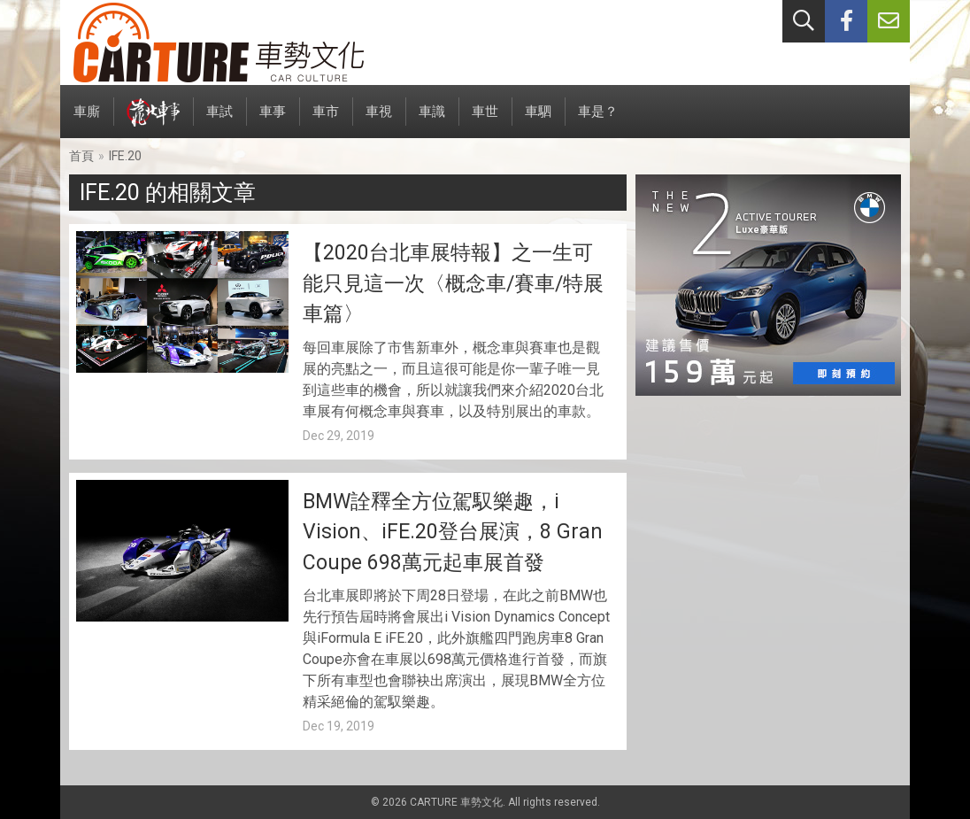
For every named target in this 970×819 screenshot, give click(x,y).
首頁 (81, 156)
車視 (378, 121)
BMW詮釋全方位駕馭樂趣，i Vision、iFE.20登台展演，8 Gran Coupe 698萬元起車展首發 (453, 532)
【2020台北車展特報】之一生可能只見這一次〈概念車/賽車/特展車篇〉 (453, 283)
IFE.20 (125, 156)
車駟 (538, 121)
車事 (272, 121)
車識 (431, 121)
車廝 (86, 121)
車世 (485, 121)
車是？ (598, 121)
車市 (325, 121)
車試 (219, 121)
